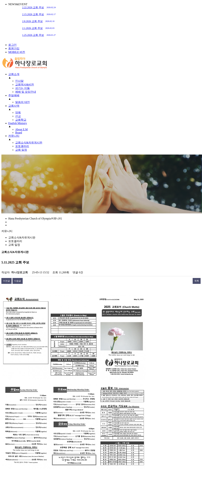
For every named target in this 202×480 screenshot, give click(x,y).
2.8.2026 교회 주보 (38, 21)
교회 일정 (14, 244)
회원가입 (13, 48)
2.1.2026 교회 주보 (38, 28)
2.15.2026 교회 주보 (39, 14)
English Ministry (17, 123)
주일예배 (13, 95)
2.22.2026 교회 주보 (39, 7)
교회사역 (13, 105)
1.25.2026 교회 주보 (39, 35)
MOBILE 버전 (16, 52)
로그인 (12, 44)
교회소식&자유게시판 (21, 237)
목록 (196, 281)
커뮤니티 (13, 135)
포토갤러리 (15, 241)
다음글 (17, 281)
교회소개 (13, 74)
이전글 (6, 281)
